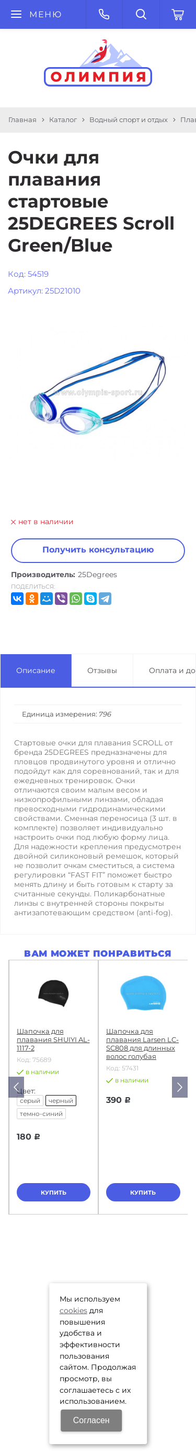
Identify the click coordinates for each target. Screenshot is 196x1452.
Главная (22, 119)
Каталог (63, 119)
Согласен (91, 1420)
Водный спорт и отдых (128, 119)
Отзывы (102, 670)
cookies (73, 1310)
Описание (35, 670)
